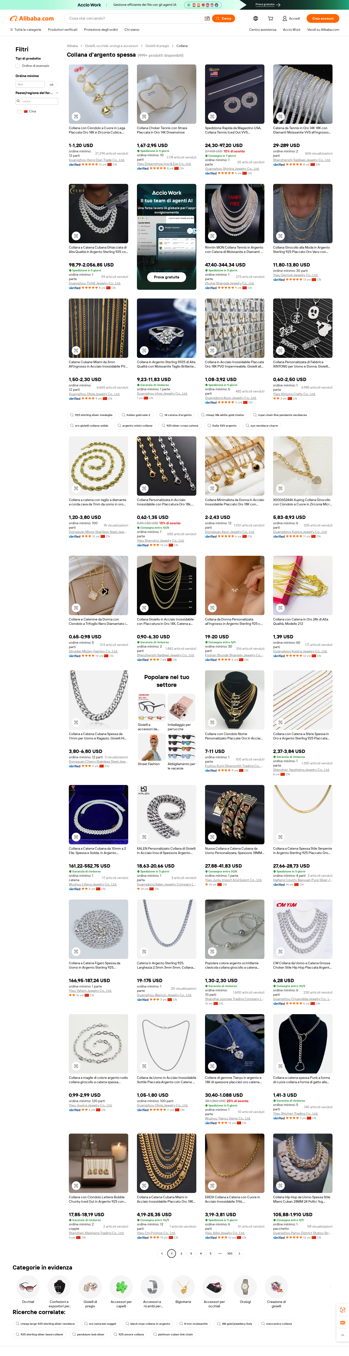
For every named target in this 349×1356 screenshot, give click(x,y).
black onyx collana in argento (148, 1324)
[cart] (271, 19)
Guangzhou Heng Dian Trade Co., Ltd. (97, 160)
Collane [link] (182, 46)
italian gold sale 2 (136, 415)
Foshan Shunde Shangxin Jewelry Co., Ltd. (234, 655)
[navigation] (37, 650)
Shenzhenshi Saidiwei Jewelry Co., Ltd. (302, 160)
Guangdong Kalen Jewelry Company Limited (166, 884)
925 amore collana (129, 1334)
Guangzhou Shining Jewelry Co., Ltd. (232, 169)
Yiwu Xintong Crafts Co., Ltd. (294, 394)
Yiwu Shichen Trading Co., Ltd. (295, 1113)
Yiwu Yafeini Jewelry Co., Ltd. (90, 991)
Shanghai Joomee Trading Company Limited (234, 999)
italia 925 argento (222, 426)
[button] (207, 18)
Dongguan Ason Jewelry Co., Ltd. (229, 532)
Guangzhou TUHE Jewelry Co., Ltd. (95, 283)
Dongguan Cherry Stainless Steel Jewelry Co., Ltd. (98, 761)
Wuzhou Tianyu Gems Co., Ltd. (228, 1118)
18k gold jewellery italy (234, 1324)
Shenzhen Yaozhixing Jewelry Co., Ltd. (301, 770)
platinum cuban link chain (173, 1334)
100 (229, 1253)
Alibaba (72, 46)
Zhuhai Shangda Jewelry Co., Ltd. (229, 283)
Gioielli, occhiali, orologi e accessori (111, 46)
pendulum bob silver (88, 1334)
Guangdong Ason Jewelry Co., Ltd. (230, 398)
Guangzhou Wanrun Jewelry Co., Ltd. (164, 995)
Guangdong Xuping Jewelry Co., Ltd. (300, 532)
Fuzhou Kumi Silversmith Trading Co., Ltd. (234, 766)
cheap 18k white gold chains (222, 415)
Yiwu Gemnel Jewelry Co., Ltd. (295, 275)
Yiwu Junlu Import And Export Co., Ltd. (233, 880)
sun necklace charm (262, 426)
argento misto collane (135, 426)
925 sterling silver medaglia (91, 415)
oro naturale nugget (100, 1324)
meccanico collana (276, 1324)
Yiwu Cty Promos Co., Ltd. (156, 1233)
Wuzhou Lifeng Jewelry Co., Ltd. (93, 884)
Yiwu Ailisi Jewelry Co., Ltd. (225, 1233)
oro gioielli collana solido (89, 426)
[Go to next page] (239, 1253)
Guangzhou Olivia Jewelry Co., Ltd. (94, 394)
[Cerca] (223, 18)
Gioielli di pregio (157, 46)
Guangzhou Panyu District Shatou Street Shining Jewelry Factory (303, 1233)
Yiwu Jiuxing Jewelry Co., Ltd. (90, 1105)
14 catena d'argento (175, 415)
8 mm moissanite (193, 1324)
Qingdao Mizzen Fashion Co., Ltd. (93, 651)
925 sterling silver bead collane (39, 1334)
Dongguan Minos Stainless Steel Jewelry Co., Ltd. (98, 532)
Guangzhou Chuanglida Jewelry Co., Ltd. (303, 999)
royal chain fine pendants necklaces (280, 415)
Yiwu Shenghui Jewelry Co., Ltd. (160, 540)
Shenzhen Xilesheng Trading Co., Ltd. (96, 1233)
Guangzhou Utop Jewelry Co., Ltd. (162, 393)
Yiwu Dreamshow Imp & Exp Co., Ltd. (164, 164)
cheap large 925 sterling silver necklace (45, 1324)
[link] (342, 1310)
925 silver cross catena (180, 426)
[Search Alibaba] (134, 18)
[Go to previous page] (162, 1253)
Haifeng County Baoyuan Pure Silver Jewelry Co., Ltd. (303, 880)
